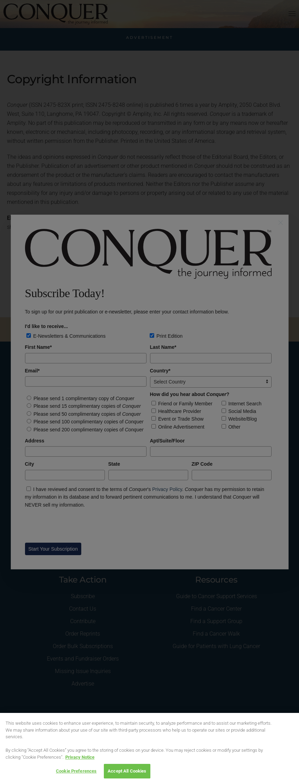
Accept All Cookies (127, 771)
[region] (149, 748)
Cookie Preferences (76, 771)
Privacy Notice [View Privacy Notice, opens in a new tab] (79, 757)
